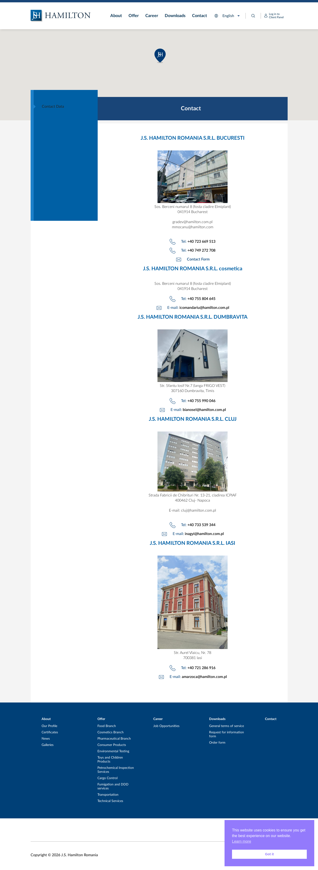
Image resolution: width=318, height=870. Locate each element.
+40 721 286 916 (201, 668)
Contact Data (53, 106)
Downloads (175, 16)
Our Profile (49, 726)
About (116, 16)
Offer (134, 16)
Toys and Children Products (110, 759)
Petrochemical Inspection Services (115, 770)
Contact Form (198, 259)
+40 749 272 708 (201, 250)
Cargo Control (107, 778)
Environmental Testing (113, 751)
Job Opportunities (166, 726)
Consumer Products (111, 745)
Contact (199, 16)
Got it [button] (269, 854)
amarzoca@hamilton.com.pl (204, 677)
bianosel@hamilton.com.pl (204, 410)
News (46, 738)
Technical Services (110, 801)
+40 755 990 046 (201, 401)
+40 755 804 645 (201, 299)
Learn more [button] (241, 841)
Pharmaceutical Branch (114, 738)
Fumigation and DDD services (113, 786)
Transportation (107, 794)
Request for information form (226, 734)
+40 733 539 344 (201, 525)
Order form (217, 742)
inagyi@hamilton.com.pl (204, 534)
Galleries (48, 745)
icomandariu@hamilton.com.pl (204, 308)
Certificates (50, 732)
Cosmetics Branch (110, 732)
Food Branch (106, 726)
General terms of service (226, 726)
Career (151, 16)
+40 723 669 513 (201, 241)
